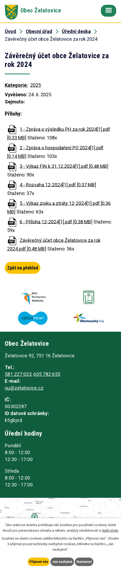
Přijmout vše (38, 562)
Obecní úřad (39, 31)
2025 (35, 85)
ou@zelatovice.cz (24, 388)
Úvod (10, 31)
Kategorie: (16, 85)
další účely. (110, 530)
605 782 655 (46, 374)
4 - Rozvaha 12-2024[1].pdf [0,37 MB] (58, 184)
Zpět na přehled (22, 268)
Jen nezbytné (62, 562)
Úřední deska (76, 31)
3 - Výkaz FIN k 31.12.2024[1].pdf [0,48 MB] (64, 166)
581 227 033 (18, 374)
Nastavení (84, 562)
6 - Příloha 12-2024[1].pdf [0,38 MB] (56, 221)
